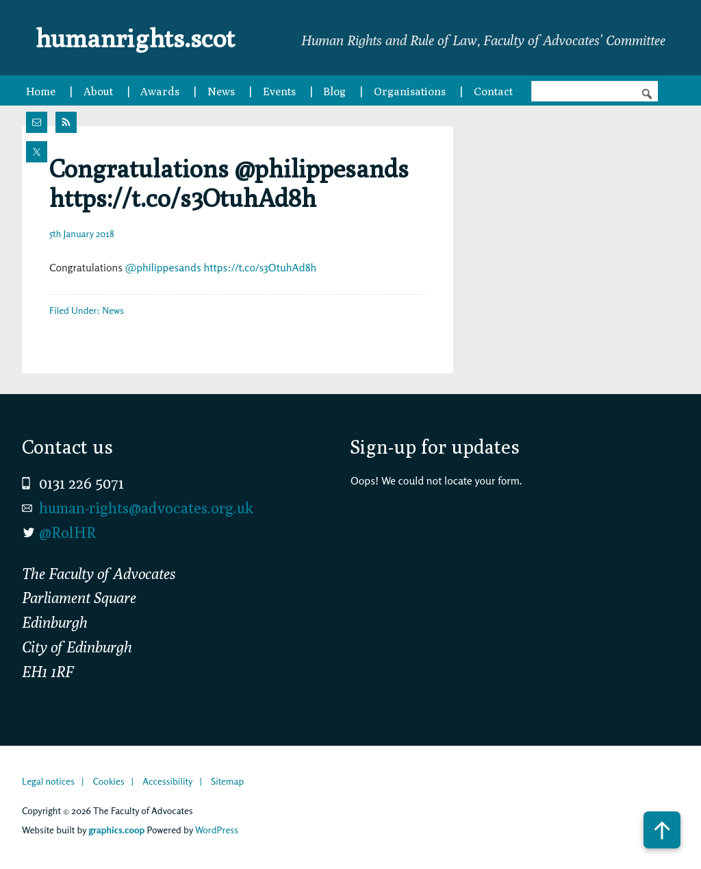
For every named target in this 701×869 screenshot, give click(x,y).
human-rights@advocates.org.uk (146, 508)
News (113, 310)
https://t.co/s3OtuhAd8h (259, 267)
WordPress (216, 829)
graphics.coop (116, 829)
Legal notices (48, 781)
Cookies (108, 781)
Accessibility (167, 781)
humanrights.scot (144, 37)
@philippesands (163, 267)
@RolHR (67, 532)
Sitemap (227, 781)
